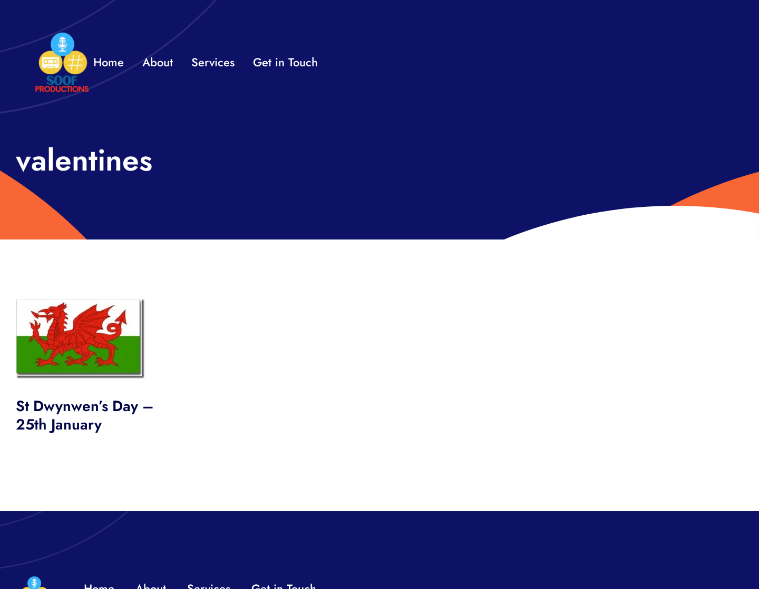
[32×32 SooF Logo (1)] (62, 37)
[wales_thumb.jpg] (80, 303)
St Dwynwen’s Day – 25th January (85, 415)
